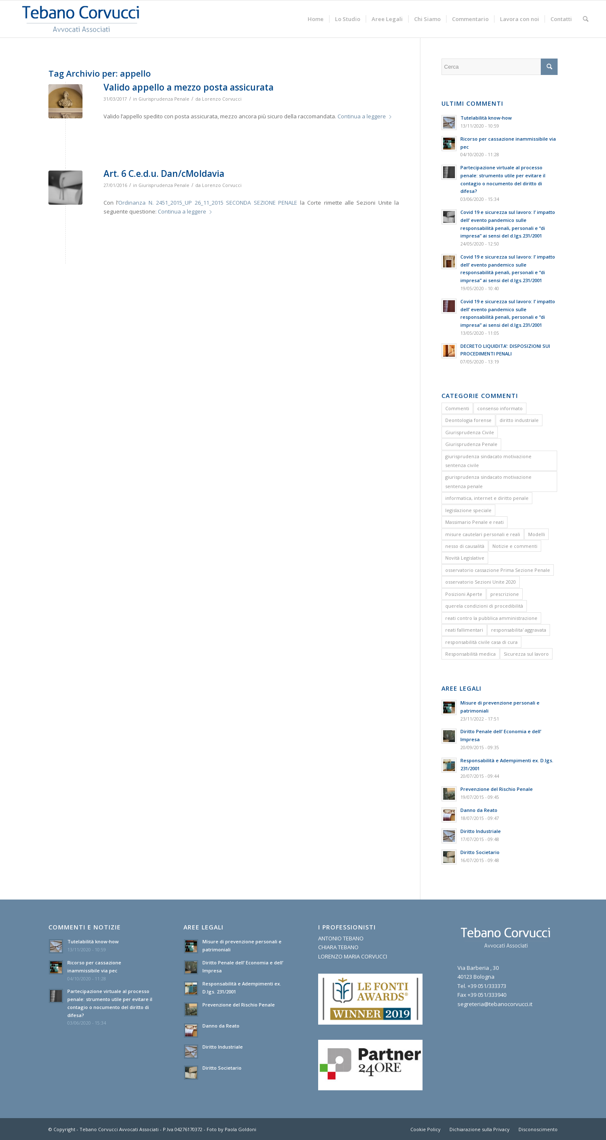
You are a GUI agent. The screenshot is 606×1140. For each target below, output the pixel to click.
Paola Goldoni (240, 1129)
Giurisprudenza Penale (163, 99)
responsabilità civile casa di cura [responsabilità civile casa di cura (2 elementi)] (481, 642)
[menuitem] (315, 18)
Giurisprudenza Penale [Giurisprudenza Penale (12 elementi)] (471, 444)
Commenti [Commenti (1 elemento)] (457, 408)
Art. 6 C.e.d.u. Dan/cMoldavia (164, 173)
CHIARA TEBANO (338, 947)
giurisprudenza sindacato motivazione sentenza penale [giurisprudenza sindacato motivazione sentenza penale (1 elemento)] (488, 481)
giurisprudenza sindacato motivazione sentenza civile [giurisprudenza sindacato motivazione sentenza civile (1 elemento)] (488, 460)
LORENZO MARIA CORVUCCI (352, 956)
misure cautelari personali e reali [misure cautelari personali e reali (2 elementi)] (482, 534)
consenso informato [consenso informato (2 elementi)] (500, 408)
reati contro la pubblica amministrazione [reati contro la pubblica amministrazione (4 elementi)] (491, 618)
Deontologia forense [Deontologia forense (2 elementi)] (468, 420)
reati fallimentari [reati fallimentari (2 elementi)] (464, 630)
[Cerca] (585, 18)
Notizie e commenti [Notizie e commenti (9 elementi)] (514, 546)
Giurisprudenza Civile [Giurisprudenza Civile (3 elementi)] (469, 432)
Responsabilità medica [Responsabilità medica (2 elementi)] (470, 654)
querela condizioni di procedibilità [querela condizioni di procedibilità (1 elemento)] (484, 606)
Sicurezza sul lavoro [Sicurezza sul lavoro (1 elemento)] (526, 654)
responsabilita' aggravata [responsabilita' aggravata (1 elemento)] (518, 630)
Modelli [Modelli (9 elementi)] (536, 534)
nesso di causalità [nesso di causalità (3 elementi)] (464, 546)
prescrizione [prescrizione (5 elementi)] (504, 594)
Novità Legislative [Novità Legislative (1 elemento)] (464, 558)
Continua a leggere (366, 116)
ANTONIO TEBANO (341, 938)
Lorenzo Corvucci (222, 99)
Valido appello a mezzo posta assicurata (189, 87)
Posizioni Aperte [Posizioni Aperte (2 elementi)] (463, 594)
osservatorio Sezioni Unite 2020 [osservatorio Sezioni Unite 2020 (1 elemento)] (480, 582)
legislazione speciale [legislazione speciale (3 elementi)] (468, 510)
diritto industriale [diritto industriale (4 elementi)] (519, 420)
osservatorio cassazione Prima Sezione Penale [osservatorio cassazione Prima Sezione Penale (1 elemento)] (497, 570)
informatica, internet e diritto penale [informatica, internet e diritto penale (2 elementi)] (487, 498)
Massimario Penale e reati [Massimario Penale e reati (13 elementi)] (474, 522)
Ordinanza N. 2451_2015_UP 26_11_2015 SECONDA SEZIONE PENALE (207, 202)
